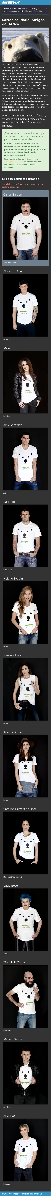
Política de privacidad (32, 1194)
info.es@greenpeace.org (13, 162)
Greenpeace (15, 1194)
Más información (35, 11)
